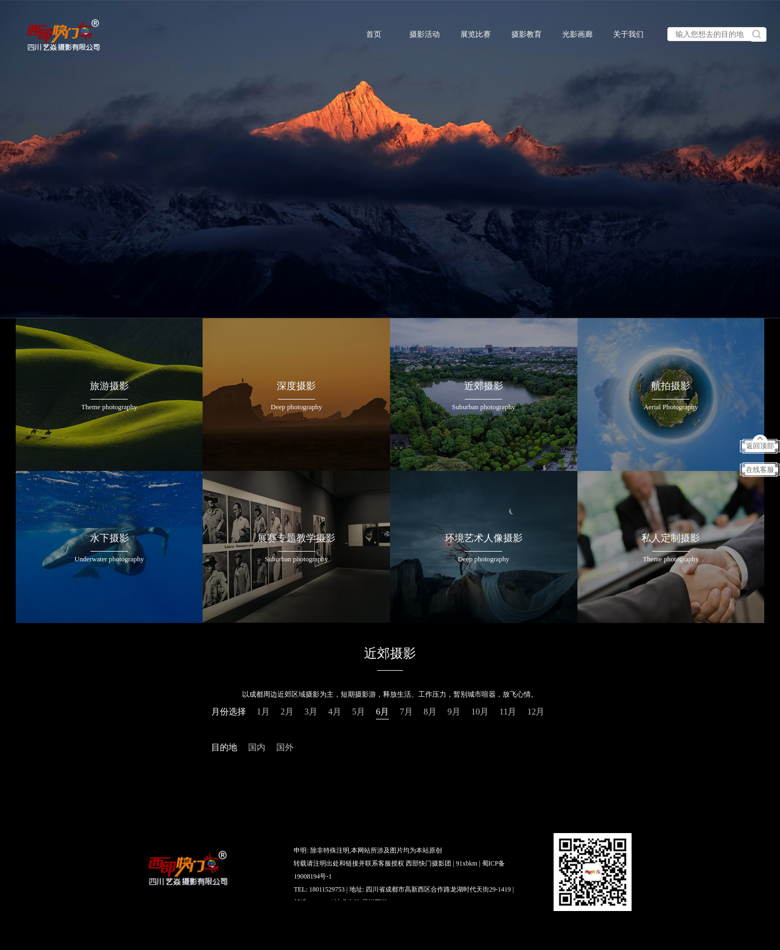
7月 (406, 711)
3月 (310, 711)
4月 (334, 711)
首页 (373, 34)
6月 (382, 711)
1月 (263, 711)
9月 (453, 711)
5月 (358, 711)
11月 (507, 711)
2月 (287, 711)
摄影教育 (526, 34)
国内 (256, 747)
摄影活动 (425, 34)
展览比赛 (475, 34)
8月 (430, 711)
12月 (535, 711)
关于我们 (628, 34)
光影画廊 (577, 34)
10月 (480, 711)
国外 (285, 747)
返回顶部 (760, 446)
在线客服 (760, 470)
